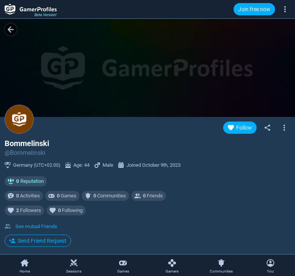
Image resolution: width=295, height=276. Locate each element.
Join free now (254, 9)
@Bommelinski (25, 152)
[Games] (123, 265)
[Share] (267, 128)
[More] (285, 9)
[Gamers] (172, 265)
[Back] (11, 29)
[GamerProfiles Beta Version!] (31, 9)
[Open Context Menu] (270, 265)
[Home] (24, 265)
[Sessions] (73, 265)
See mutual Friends (36, 226)
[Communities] (221, 265)
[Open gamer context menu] (284, 128)
